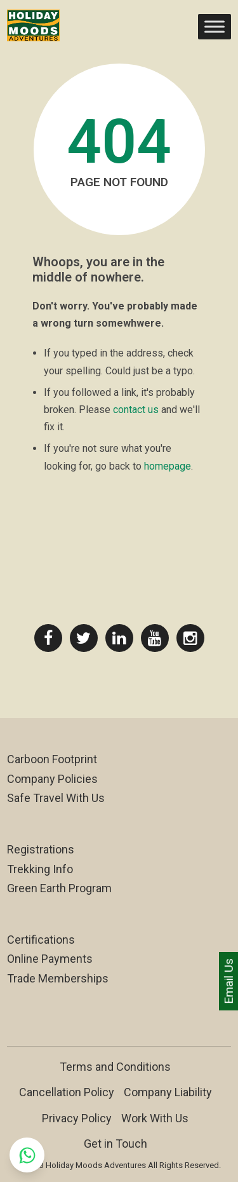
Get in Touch (115, 1143)
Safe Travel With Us (56, 798)
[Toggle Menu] (214, 26)
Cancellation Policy (66, 1092)
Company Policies (52, 778)
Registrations (40, 849)
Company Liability (168, 1092)
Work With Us (154, 1118)
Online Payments (50, 958)
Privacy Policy (77, 1118)
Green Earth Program (59, 888)
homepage (167, 466)
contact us (136, 410)
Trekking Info (40, 869)
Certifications (41, 939)
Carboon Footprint (52, 759)
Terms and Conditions (115, 1066)
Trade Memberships (58, 978)
